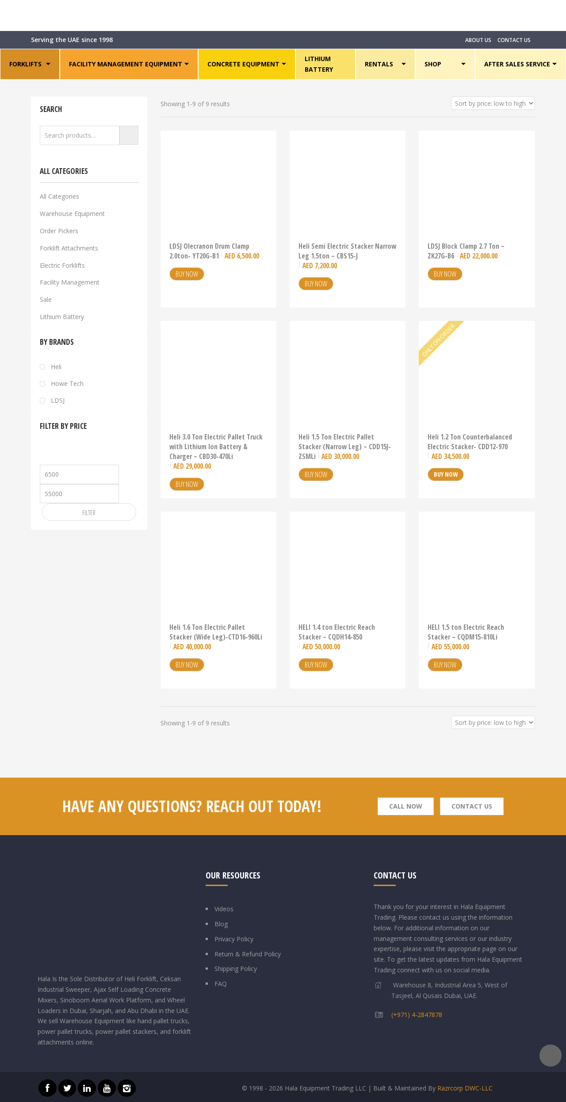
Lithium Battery (62, 316)
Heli (56, 367)
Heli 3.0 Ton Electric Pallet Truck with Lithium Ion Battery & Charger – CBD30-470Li (216, 451)
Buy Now (187, 274)
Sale (46, 299)
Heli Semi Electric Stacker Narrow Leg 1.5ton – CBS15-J (347, 255)
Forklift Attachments (69, 248)
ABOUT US (478, 40)
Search (128, 135)
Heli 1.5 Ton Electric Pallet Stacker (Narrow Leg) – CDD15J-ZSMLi (344, 446)
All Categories (59, 196)
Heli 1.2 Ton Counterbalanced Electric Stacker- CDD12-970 (470, 446)
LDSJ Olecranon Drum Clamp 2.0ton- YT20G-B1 (214, 251)
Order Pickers (59, 231)
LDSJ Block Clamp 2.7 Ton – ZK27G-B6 (466, 251)
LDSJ (58, 400)
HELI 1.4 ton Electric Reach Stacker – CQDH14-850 (336, 636)
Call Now (405, 806)
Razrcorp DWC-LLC (465, 1088)
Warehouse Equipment (72, 213)
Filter (89, 513)
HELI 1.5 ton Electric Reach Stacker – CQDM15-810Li (466, 636)
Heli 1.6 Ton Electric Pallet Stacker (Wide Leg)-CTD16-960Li (215, 636)
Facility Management (69, 282)
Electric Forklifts (62, 265)
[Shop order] (493, 103)
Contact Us (471, 806)
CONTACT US (514, 40)
